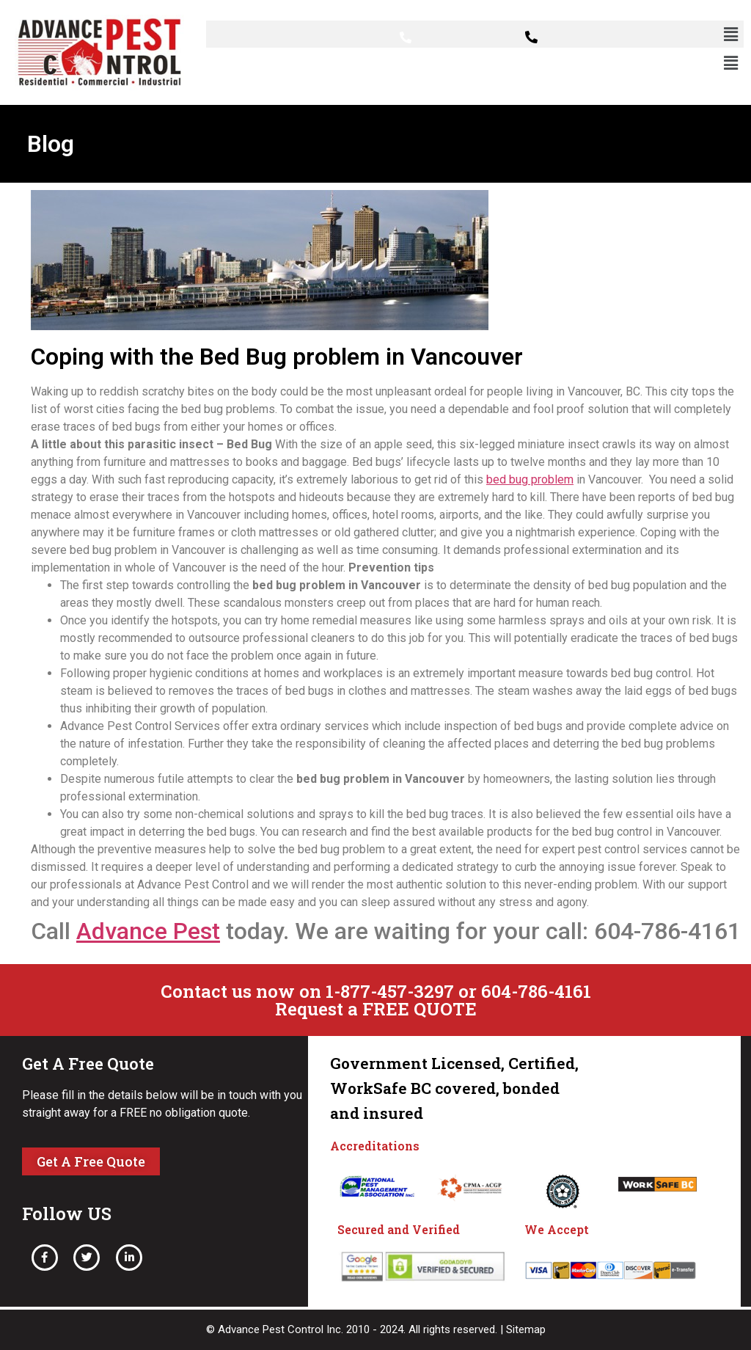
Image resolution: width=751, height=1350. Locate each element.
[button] (731, 34)
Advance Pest (148, 931)
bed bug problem (530, 479)
